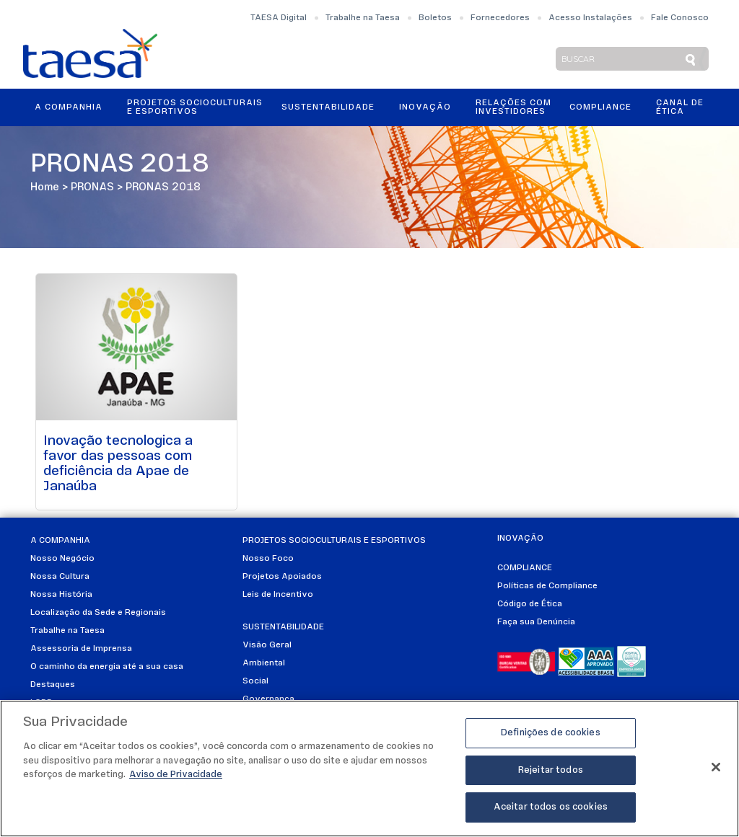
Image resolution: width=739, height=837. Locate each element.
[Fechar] (716, 767)
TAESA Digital (278, 18)
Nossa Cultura (59, 576)
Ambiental (263, 663)
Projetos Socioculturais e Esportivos (195, 107)
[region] (369, 768)
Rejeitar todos (550, 770)
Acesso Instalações (590, 18)
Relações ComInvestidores (513, 107)
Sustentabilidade (328, 107)
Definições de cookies (550, 733)
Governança (268, 699)
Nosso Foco (268, 558)
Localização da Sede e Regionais (98, 612)
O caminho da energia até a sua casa (106, 667)
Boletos (435, 18)
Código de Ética (529, 604)
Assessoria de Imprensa (81, 649)
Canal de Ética (680, 107)
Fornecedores (500, 18)
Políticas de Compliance (547, 586)
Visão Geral (267, 645)
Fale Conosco (680, 18)
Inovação (425, 107)
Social (255, 681)
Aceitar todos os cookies (551, 807)
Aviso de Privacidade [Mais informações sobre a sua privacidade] (175, 774)
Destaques (52, 685)
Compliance (600, 107)
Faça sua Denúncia (536, 622)
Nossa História (61, 594)
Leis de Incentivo (277, 594)
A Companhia (68, 107)
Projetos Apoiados (282, 576)
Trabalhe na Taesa (362, 18)
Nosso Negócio (62, 558)
